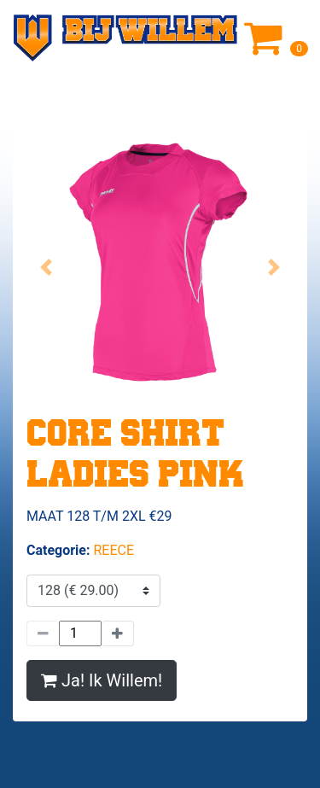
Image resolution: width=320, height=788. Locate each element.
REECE (113, 550)
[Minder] (42, 633)
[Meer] (118, 633)
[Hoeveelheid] (80, 633)
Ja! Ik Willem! (101, 680)
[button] (46, 266)
